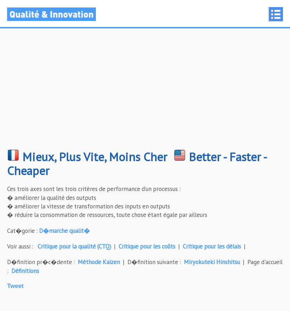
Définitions (25, 271)
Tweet (15, 286)
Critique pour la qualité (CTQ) (74, 246)
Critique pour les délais (212, 246)
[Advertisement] (145, 92)
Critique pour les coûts (147, 246)
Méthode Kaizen (99, 262)
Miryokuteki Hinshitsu (212, 262)
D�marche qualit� (64, 231)
